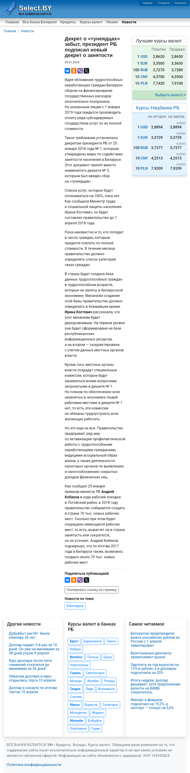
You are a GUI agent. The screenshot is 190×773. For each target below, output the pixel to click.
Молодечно (78, 712)
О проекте (163, 3)
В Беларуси (75, 606)
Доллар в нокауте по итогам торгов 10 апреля (33, 690)
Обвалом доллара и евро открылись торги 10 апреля (32, 678)
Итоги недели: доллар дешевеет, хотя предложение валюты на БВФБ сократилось (155, 686)
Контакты (181, 3)
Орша (107, 657)
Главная (147, 3)
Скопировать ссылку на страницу (92, 590)
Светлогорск (95, 673)
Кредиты (68, 22)
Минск (75, 705)
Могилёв (76, 720)
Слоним (76, 697)
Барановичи (93, 641)
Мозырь (76, 681)
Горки (95, 728)
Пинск (111, 641)
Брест (74, 641)
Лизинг (112, 22)
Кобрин (75, 649)
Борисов (91, 705)
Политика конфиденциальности (34, 765)
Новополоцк (79, 665)
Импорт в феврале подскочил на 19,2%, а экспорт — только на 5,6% (152, 704)
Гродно (75, 689)
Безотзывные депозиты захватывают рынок (151, 655)
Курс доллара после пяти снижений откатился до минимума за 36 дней (30, 664)
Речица (109, 681)
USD (144, 56)
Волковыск (106, 689)
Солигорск (110, 705)
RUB (144, 70)
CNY (144, 77)
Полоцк (93, 657)
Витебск (76, 657)
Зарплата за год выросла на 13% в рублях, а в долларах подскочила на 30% (155, 669)
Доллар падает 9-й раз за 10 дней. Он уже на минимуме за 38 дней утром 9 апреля (34, 649)
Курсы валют (91, 22)
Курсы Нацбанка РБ (157, 107)
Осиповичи (78, 728)
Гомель (75, 673)
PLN (143, 83)
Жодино (98, 712)
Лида (89, 689)
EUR (143, 63)
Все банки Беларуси (40, 22)
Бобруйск (95, 720)
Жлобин (93, 681)
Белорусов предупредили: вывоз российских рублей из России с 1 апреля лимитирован (155, 639)
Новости (129, 22)
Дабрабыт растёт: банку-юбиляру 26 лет (30, 635)
